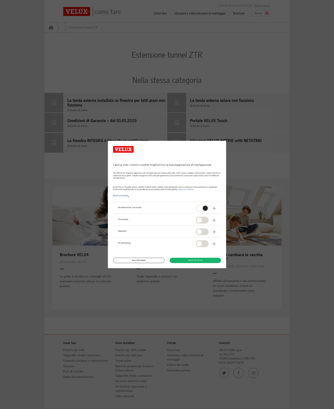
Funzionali (123, 219)
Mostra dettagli (120, 196)
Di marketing (124, 243)
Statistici (122, 231)
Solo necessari (138, 260)
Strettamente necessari (130, 207)
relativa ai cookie (185, 189)
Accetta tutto (195, 260)
